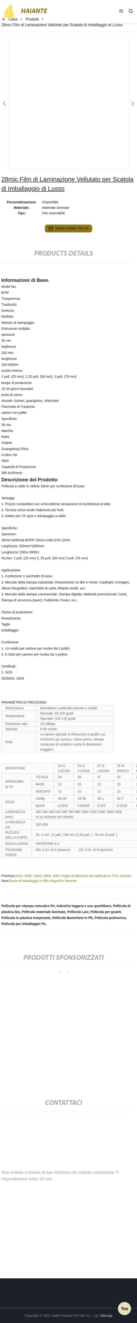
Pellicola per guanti (105, 912)
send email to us (68, 228)
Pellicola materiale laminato (44, 912)
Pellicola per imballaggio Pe (23, 924)
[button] (121, 11)
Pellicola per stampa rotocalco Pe (28, 906)
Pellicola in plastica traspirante (25, 918)
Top (124, 1308)
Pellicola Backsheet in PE (72, 918)
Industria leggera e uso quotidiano (84, 906)
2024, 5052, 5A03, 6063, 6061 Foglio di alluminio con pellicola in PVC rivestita (73, 876)
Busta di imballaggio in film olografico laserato (43, 881)
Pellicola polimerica (110, 918)
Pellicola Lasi (78, 912)
